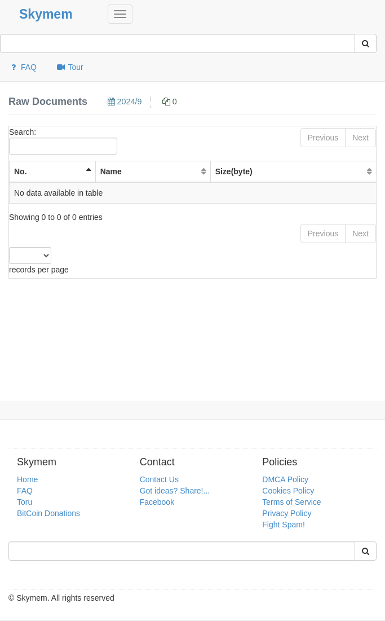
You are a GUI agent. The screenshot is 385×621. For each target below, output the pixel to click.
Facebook (157, 502)
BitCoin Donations (48, 513)
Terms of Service (291, 502)
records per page (39, 260)
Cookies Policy (288, 490)
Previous (323, 137)
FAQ (22, 67)
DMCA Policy (285, 479)
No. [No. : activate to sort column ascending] (20, 171)
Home (27, 479)
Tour (69, 67)
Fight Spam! (283, 524)
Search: (63, 141)
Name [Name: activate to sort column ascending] (111, 171)
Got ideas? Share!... (175, 490)
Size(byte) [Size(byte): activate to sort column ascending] (234, 171)
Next (360, 137)
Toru (24, 502)
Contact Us (159, 479)
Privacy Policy (286, 513)
